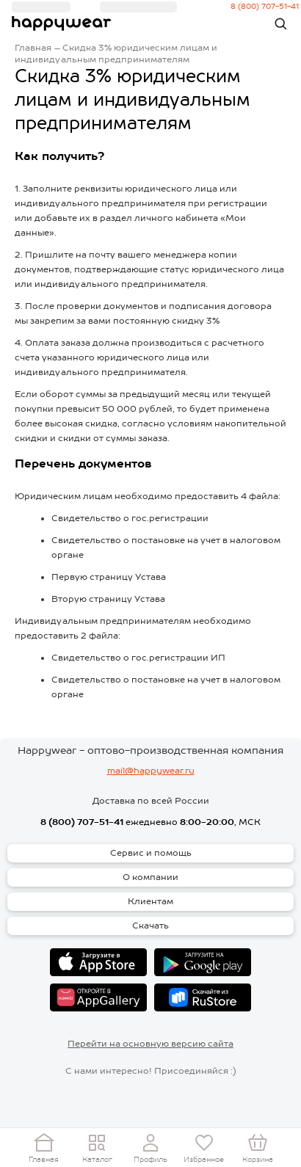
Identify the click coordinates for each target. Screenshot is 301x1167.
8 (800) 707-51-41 (81, 822)
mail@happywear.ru (151, 771)
